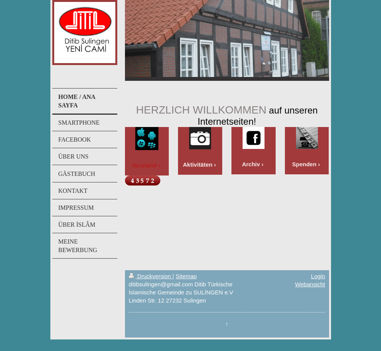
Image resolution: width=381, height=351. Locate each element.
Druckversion (151, 276)
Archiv (251, 164)
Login (318, 276)
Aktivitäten (198, 164)
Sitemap (186, 276)
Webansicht (310, 284)
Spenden (304, 164)
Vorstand (144, 165)
